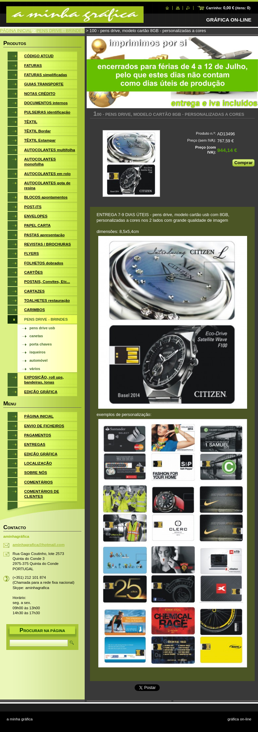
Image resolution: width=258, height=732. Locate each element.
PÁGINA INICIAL (16, 30)
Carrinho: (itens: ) (228, 8)
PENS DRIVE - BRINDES (60, 30)
